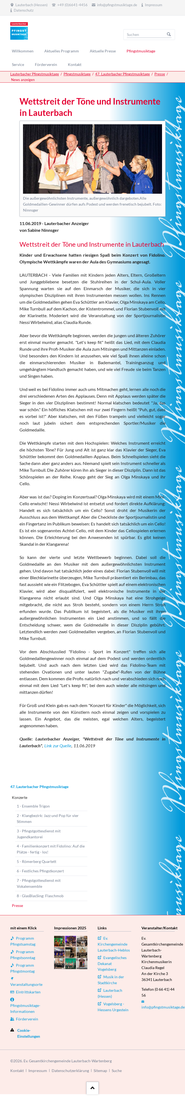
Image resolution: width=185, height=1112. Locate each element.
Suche (117, 1070)
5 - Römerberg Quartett (36, 861)
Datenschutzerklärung (70, 1070)
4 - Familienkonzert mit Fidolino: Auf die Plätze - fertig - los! (51, 849)
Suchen (169, 34)
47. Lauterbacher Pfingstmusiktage (122, 74)
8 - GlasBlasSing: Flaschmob (40, 895)
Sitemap (100, 1070)
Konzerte (19, 797)
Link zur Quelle (57, 745)
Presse (159, 74)
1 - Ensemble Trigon (33, 806)
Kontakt (17, 1070)
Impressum (37, 1070)
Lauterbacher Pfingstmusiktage (34, 74)
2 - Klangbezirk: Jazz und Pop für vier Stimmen (48, 818)
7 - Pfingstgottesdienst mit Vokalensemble (39, 883)
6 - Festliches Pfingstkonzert (40, 871)
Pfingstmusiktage (77, 74)
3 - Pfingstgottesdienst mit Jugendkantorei (39, 834)
